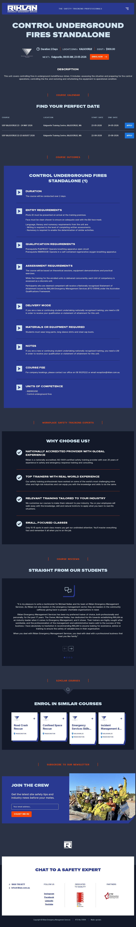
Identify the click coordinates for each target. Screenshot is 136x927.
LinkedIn (49, 900)
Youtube (49, 904)
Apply (129, 125)
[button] (71, 648)
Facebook (49, 897)
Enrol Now (99, 56)
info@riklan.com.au (20, 888)
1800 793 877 (18, 884)
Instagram (49, 893)
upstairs (98, 919)
